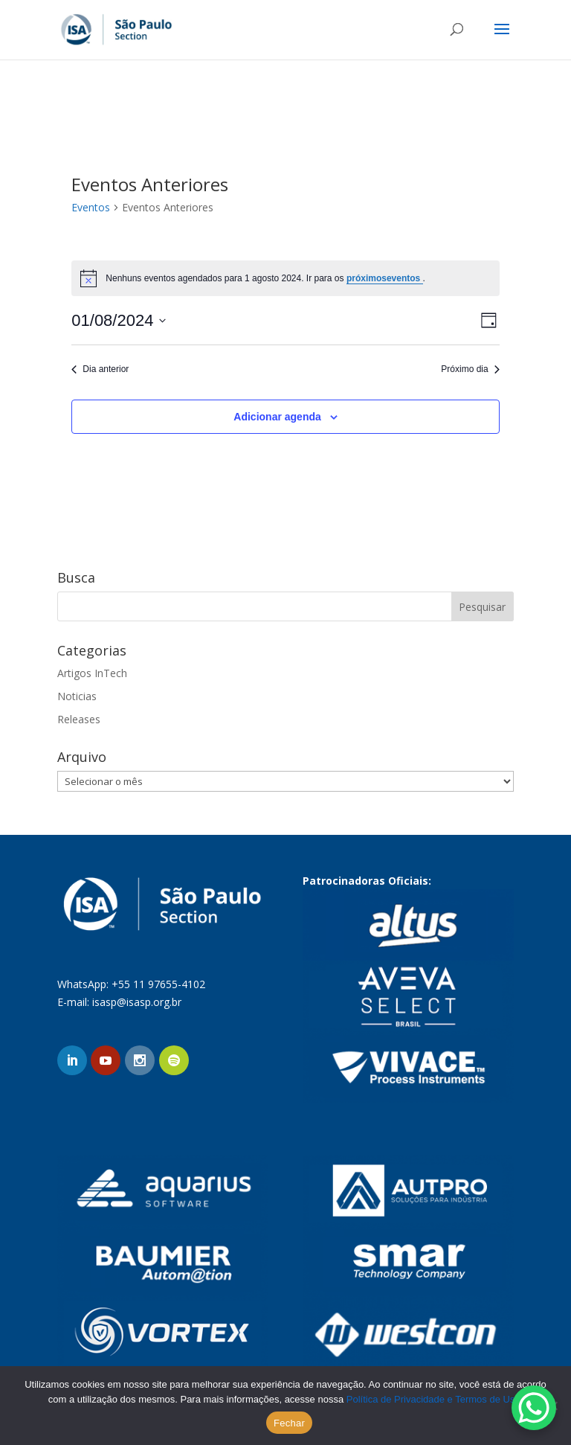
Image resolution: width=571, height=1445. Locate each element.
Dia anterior (100, 369)
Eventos (90, 207)
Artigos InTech (92, 673)
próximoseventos (384, 278)
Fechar (289, 1423)
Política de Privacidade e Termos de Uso (433, 1399)
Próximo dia (470, 369)
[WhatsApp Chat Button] (534, 1407)
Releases (78, 719)
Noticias (77, 696)
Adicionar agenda (276, 417)
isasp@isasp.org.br (136, 1002)
